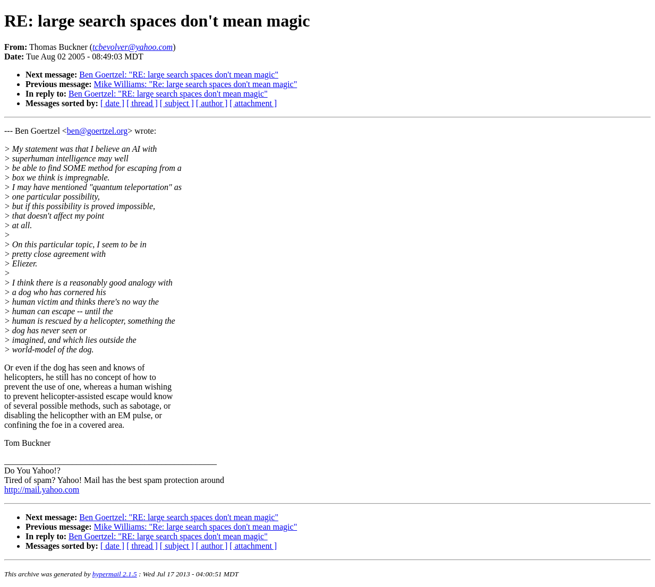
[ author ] (212, 103)
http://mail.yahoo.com (41, 489)
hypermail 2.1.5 (114, 574)
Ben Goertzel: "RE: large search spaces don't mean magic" (178, 74)
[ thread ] (142, 103)
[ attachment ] (253, 103)
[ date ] (112, 103)
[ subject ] (177, 103)
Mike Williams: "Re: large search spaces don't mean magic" (195, 84)
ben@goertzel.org (97, 130)
